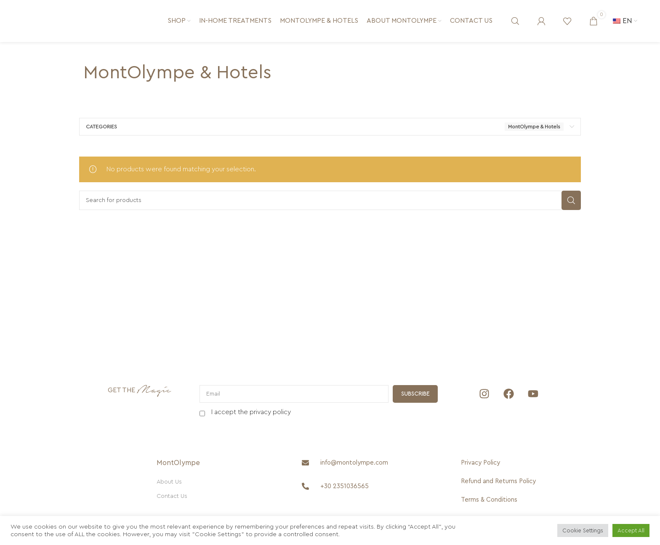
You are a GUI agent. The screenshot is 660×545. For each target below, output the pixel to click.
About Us (169, 482)
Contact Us (172, 496)
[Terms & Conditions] (505, 500)
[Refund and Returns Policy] (505, 481)
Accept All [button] (630, 530)
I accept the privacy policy (251, 412)
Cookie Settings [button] (582, 530)
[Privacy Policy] (505, 463)
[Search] (515, 21)
